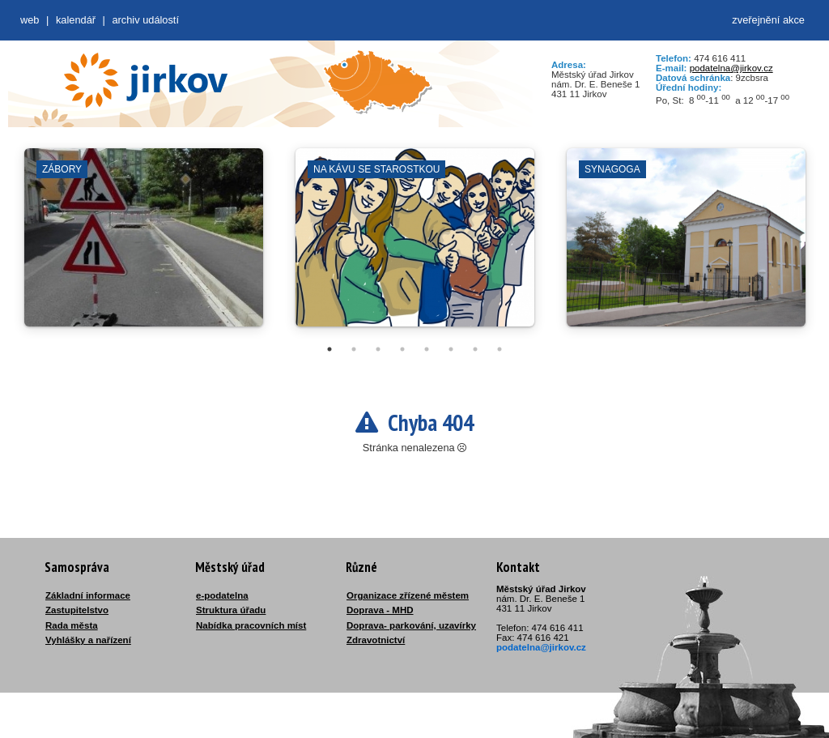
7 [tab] (475, 349)
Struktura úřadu (231, 610)
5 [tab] (427, 349)
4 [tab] (402, 349)
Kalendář (76, 20)
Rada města (71, 625)
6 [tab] (451, 349)
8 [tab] (499, 349)
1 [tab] (329, 349)
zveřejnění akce (768, 20)
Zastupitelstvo (76, 610)
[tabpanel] (143, 245)
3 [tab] (378, 349)
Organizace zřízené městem (407, 595)
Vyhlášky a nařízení (88, 640)
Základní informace (87, 595)
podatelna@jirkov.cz (731, 68)
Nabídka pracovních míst (251, 625)
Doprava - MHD (380, 610)
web (29, 20)
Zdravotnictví (375, 640)
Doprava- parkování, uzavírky (411, 625)
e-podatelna (222, 595)
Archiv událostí (145, 20)
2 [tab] (354, 349)
